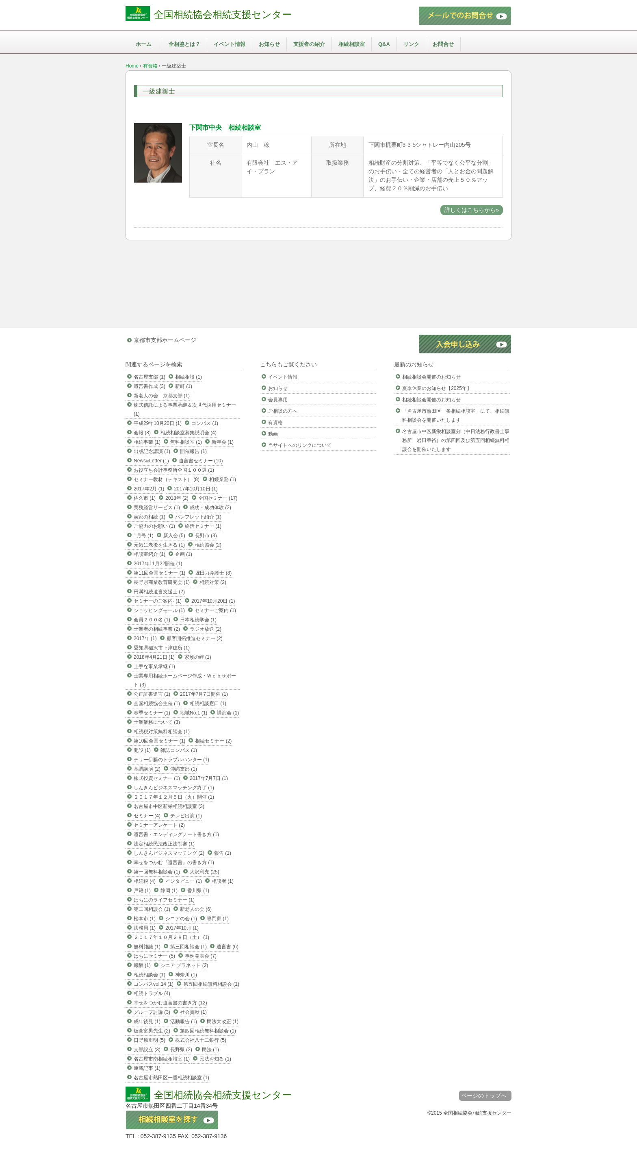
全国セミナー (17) (218, 498)
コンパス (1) (204, 423)
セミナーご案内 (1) (215, 610)
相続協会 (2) (208, 545)
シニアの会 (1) (181, 918)
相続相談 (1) (188, 377)
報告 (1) (222, 853)
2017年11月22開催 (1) (158, 563)
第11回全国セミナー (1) (159, 573)
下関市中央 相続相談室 (225, 127)
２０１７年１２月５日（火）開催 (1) (174, 797)
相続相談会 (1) (149, 975)
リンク (411, 44)
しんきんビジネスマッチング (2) (169, 853)
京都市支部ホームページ (165, 340)
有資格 (150, 66)
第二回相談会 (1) (152, 909)
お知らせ (269, 44)
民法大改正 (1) (222, 1021)
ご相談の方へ (282, 411)
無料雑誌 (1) (147, 947)
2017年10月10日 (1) (195, 489)
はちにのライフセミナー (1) (164, 900)
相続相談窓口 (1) (208, 703)
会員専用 (278, 400)
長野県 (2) (181, 1049)
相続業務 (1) (222, 479)
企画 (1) (183, 554)
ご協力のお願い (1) (154, 526)
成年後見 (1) (147, 1021)
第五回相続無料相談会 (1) (211, 984)
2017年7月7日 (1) (209, 778)
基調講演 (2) (147, 769)
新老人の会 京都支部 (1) (162, 396)
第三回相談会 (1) (188, 947)
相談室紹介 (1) (149, 554)
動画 (273, 434)
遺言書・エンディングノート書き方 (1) (176, 834)
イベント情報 (229, 44)
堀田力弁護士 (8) (213, 573)
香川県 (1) (198, 890)
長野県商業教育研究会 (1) (162, 582)
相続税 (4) (145, 881)
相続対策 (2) (212, 582)
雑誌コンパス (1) (178, 750)
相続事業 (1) (147, 442)
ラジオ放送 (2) (205, 629)
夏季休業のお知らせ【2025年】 (437, 388)
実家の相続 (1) (149, 517)
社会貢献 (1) (193, 1012)
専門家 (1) (218, 918)
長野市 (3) (206, 535)
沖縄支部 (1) (183, 769)
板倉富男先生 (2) (152, 1031)
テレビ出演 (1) (186, 816)
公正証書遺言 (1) (152, 694)
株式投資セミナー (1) (157, 778)
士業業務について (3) (157, 722)
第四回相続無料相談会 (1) (208, 1031)
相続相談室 (351, 44)
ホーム (144, 44)
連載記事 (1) (147, 1068)
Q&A (384, 44)
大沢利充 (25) (204, 872)
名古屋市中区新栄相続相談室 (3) (169, 806)
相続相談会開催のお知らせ (431, 377)
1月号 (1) (144, 535)
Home (132, 66)
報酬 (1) (142, 965)
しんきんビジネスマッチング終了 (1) (174, 788)
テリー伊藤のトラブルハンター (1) (171, 759)
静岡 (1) (169, 890)
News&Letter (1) (151, 461)
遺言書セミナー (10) (201, 461)
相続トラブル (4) (152, 993)
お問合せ (443, 44)
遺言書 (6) (227, 947)
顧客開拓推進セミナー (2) (195, 638)
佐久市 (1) (145, 498)
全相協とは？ (184, 44)
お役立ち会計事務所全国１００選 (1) (174, 470)
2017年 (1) (145, 638)
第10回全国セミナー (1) (159, 741)
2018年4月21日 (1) (154, 657)
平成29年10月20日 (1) (158, 423)
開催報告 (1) (193, 451)
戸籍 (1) (142, 890)
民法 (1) (210, 1049)
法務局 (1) (145, 928)
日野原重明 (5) (149, 1040)
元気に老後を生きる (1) (159, 545)
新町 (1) (183, 386)
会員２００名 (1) (152, 620)
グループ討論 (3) (152, 1012)
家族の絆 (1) (197, 657)
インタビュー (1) (183, 881)
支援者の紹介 (309, 44)
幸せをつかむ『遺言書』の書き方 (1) (174, 862)
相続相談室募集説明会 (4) (188, 433)
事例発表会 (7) (201, 956)
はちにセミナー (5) (154, 956)
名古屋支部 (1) (149, 377)
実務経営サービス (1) (157, 507)
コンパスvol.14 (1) (153, 984)
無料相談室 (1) (186, 442)
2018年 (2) (176, 498)
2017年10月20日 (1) (213, 601)
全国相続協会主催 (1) (157, 703)
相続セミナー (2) (213, 741)
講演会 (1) (228, 713)
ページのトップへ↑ (485, 1095)
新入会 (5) (174, 535)
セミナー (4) (147, 816)
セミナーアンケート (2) (159, 825)
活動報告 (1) (183, 1021)
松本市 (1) (145, 918)
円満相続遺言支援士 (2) (159, 592)
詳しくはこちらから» (471, 210)
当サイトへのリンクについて (300, 445)
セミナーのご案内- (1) (158, 601)
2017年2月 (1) (149, 489)
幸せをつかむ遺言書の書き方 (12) (170, 1003)
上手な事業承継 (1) (154, 666)
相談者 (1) (223, 881)
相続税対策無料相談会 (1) (162, 731)
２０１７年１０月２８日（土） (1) (171, 937)
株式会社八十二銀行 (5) (200, 1040)
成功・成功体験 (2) (210, 507)
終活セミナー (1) (203, 526)
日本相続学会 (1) (198, 620)
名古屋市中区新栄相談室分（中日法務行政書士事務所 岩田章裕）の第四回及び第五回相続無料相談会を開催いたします (455, 440)
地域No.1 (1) (193, 713)
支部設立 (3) (147, 1049)
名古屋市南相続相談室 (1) (162, 1059)
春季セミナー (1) (152, 713)
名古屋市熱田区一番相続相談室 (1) (171, 1077)
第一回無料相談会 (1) (157, 872)
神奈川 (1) (186, 975)
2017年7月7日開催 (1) (204, 694)
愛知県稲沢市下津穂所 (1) (162, 648)
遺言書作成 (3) (149, 386)
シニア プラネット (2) (184, 965)
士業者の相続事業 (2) (157, 629)
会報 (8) (142, 433)
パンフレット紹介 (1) (198, 517)
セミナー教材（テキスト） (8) (166, 479)
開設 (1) (142, 750)
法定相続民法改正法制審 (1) (164, 844)
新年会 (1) (223, 442)
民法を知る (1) (215, 1059)
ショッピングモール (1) (159, 610)
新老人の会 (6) (196, 909)
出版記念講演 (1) (152, 451)
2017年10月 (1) (182, 928)
